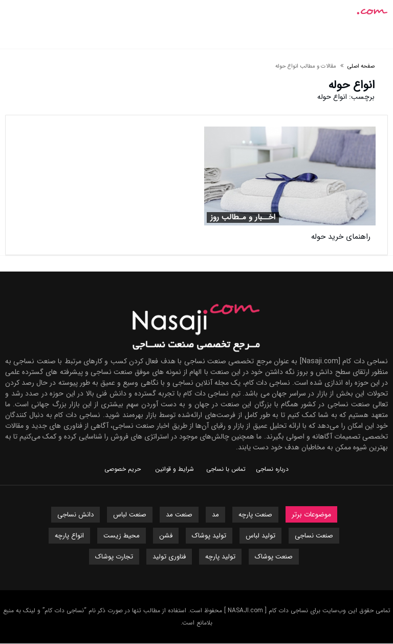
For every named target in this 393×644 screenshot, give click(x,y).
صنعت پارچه (255, 514)
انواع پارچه (69, 535)
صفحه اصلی (361, 66)
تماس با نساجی (226, 469)
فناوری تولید (169, 556)
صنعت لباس (129, 514)
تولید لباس (260, 535)
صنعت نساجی (314, 535)
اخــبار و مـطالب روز (242, 217)
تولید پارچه (220, 556)
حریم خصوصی (122, 469)
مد (215, 514)
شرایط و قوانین (174, 469)
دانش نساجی (75, 514)
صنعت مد (179, 514)
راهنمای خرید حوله (340, 237)
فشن (165, 535)
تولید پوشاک (209, 535)
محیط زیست (121, 535)
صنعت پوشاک (274, 556)
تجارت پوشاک (114, 556)
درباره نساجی (272, 469)
